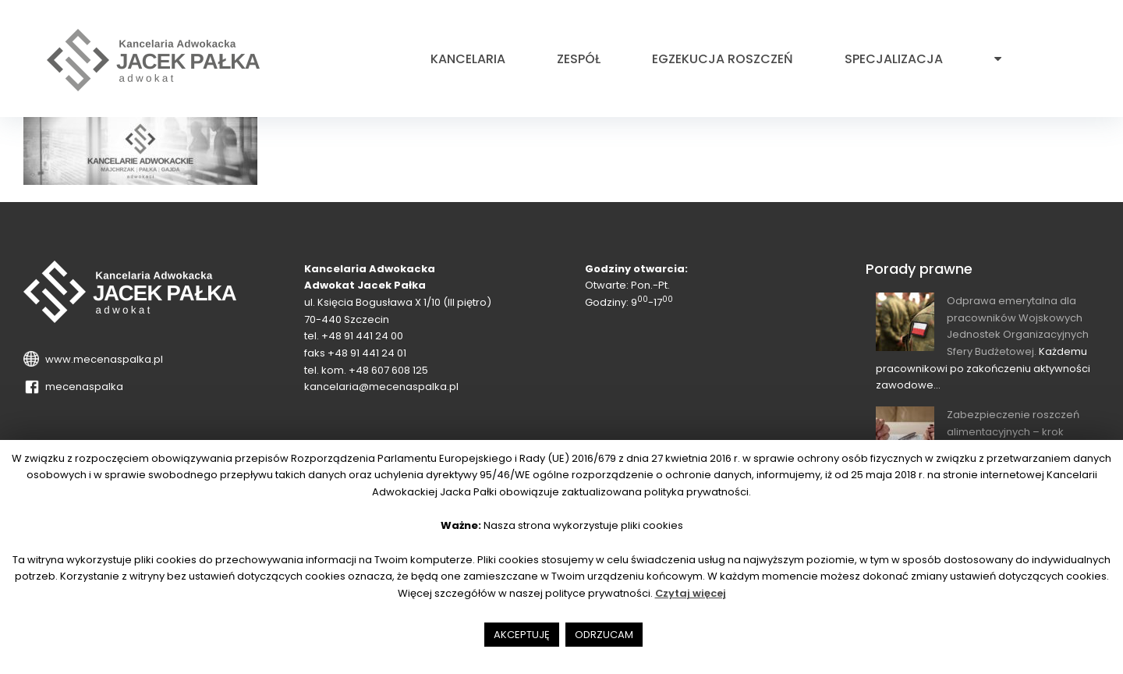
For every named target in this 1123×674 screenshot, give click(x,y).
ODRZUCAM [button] (604, 634)
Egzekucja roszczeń (722, 59)
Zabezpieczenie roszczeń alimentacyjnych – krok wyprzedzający (1013, 431)
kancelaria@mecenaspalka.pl (381, 386)
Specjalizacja (894, 59)
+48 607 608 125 (388, 370)
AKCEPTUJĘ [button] (522, 634)
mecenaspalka (82, 386)
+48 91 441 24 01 (367, 353)
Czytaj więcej (690, 593)
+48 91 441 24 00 (362, 335)
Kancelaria (467, 59)
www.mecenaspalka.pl (102, 359)
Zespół (578, 59)
